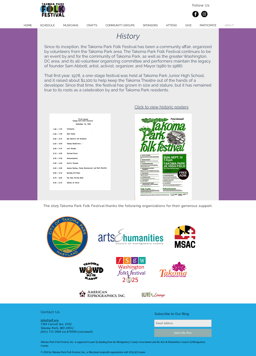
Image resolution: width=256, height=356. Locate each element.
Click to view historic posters (162, 106)
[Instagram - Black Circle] (204, 14)
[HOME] (52, 10)
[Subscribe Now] (183, 333)
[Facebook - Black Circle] (195, 14)
